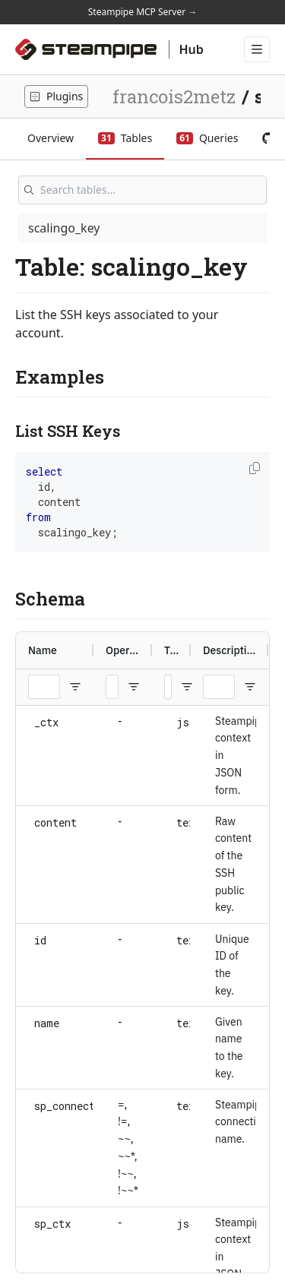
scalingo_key (64, 228)
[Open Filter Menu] (75, 687)
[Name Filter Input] (44, 687)
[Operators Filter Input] (112, 687)
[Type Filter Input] (168, 687)
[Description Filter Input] (219, 687)
